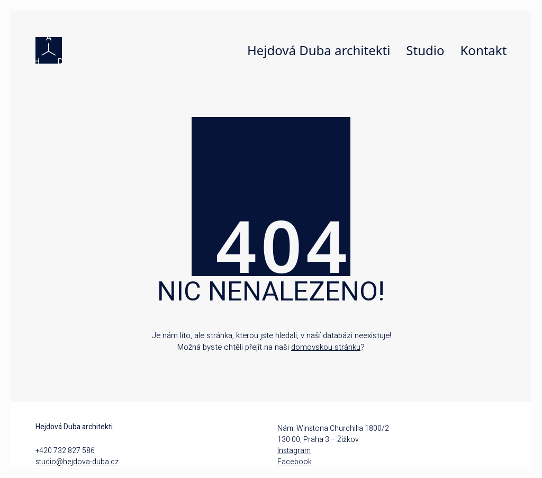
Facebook (294, 461)
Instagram (294, 450)
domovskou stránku (325, 347)
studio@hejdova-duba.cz (77, 461)
